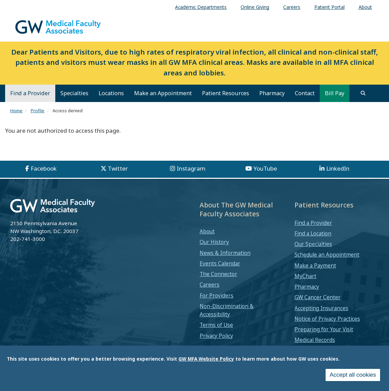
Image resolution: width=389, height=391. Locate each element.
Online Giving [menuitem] (255, 7)
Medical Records (314, 339)
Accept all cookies (353, 376)
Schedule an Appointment (326, 254)
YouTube (265, 168)
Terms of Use (216, 324)
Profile (37, 110)
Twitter (118, 168)
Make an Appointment (163, 93)
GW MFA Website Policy (206, 360)
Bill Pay (334, 93)
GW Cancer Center (317, 297)
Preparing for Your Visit (323, 329)
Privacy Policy (216, 335)
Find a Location (312, 233)
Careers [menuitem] (291, 7)
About (207, 231)
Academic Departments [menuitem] (201, 7)
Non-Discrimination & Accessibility (227, 310)
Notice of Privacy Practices (327, 318)
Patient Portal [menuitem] (329, 7)
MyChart (305, 276)
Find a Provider (30, 93)
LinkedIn (337, 168)
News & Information (225, 252)
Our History (214, 241)
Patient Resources (225, 93)
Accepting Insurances (321, 308)
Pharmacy (272, 93)
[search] (363, 93)
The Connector (218, 274)
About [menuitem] (365, 7)
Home (16, 110)
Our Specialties (313, 244)
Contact (305, 93)
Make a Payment (315, 265)
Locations (111, 93)
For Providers (216, 295)
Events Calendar (220, 263)
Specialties (74, 93)
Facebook (44, 168)
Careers (209, 284)
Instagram (191, 168)
